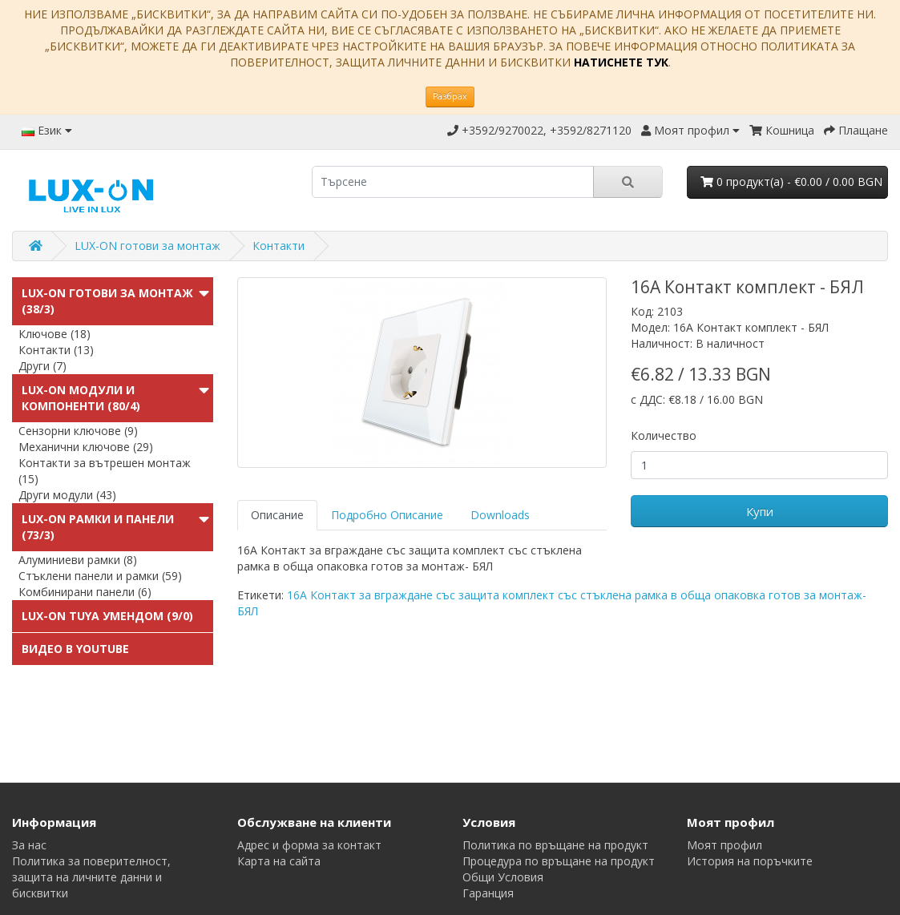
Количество (663, 435)
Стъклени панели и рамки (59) (100, 575)
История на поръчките (750, 861)
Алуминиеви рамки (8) (77, 559)
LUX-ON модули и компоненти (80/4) (81, 397)
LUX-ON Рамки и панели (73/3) (98, 526)
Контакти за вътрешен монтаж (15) (104, 470)
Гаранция (488, 893)
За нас (29, 845)
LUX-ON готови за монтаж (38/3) (107, 300)
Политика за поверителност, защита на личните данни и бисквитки (91, 877)
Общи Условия (502, 877)
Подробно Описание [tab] (387, 514)
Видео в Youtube (75, 648)
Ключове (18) (54, 333)
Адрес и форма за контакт (309, 845)
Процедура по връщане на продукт (558, 861)
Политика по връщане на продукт (555, 845)
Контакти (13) (56, 349)
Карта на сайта (279, 861)
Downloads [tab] (500, 514)
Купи (759, 511)
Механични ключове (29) (85, 446)
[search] (453, 182)
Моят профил (724, 845)
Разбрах (450, 96)
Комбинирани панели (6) (84, 591)
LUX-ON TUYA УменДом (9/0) (107, 615)
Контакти (278, 245)
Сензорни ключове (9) (78, 430)
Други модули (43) (67, 494)
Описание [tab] (277, 514)
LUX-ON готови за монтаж (147, 245)
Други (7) (42, 365)
